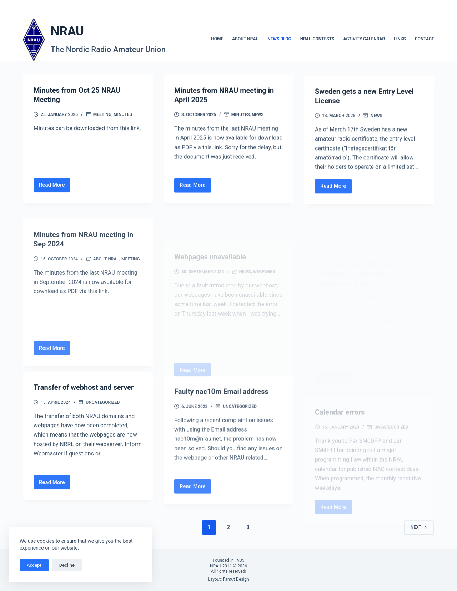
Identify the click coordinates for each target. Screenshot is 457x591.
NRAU (67, 31)
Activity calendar (364, 38)
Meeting (102, 114)
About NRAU (245, 38)
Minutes (123, 114)
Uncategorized (103, 411)
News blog (279, 38)
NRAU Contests (317, 38)
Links (400, 38)
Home (217, 38)
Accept (34, 565)
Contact (424, 38)
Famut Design (236, 579)
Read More (54, 187)
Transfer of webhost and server (84, 397)
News (257, 116)
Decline (67, 565)
